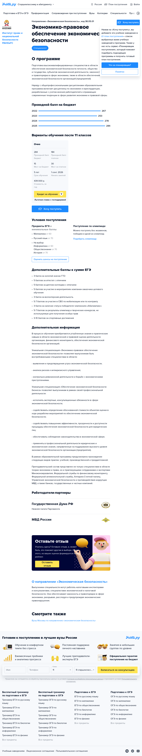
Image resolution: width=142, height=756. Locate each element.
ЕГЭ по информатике (85, 714)
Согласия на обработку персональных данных (85, 679)
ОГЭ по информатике (121, 714)
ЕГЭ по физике (82, 718)
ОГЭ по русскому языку (123, 696)
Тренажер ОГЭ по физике (51, 735)
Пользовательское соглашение (72, 751)
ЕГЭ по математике (84, 701)
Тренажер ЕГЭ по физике (15, 735)
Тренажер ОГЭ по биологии (52, 723)
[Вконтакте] (127, 751)
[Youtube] (138, 751)
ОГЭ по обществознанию (123, 705)
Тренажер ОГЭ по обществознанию (47, 717)
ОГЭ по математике (120, 701)
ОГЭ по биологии (119, 709)
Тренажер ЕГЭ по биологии (16, 723)
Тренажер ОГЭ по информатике (47, 729)
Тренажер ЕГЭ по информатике (11, 729)
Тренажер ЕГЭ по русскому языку (16, 701)
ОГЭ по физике (118, 718)
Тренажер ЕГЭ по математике (11, 709)
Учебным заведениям (13, 751)
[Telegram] (132, 751)
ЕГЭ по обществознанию (87, 705)
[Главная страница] (9, 4)
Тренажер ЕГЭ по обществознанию (11, 717)
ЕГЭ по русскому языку (86, 696)
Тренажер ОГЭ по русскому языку (52, 701)
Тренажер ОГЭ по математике (47, 709)
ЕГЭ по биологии (83, 709)
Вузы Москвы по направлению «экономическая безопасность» (64, 620)
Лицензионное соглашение (40, 751)
